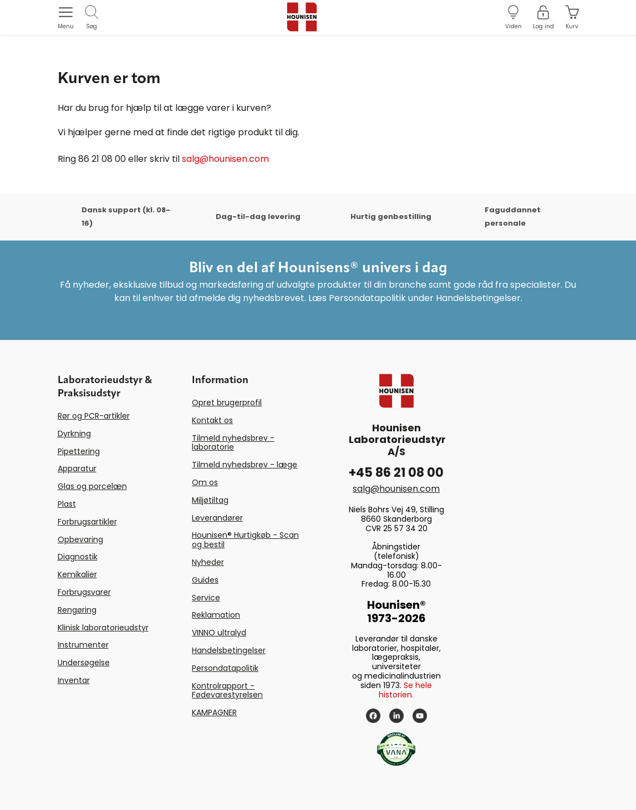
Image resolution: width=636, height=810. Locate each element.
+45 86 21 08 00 (396, 472)
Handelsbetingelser (229, 650)
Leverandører (217, 517)
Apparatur (77, 468)
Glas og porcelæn (92, 486)
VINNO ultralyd (219, 632)
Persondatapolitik (225, 668)
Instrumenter (83, 644)
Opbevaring (80, 539)
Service (206, 597)
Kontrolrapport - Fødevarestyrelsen (227, 690)
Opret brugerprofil (227, 402)
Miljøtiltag (210, 500)
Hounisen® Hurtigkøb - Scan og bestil (245, 539)
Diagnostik (78, 556)
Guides (205, 579)
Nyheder (208, 562)
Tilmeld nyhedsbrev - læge (244, 464)
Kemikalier (77, 574)
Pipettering (79, 451)
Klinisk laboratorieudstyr (103, 627)
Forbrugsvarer (84, 592)
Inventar (74, 680)
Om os (205, 482)
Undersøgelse (84, 662)
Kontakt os (212, 420)
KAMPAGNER (214, 712)
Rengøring (77, 609)
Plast (67, 504)
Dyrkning (74, 433)
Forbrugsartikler (87, 521)
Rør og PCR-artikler (94, 415)
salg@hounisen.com (225, 158)
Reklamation (216, 614)
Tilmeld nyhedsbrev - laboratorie (233, 442)
